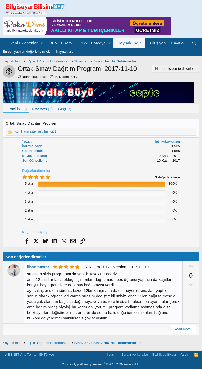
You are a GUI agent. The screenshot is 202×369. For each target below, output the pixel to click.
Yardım (185, 354)
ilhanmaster (38, 267)
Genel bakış (16, 109)
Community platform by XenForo (101, 364)
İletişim (112, 354)
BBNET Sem (60, 43)
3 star (29, 201)
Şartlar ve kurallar (134, 354)
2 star (29, 210)
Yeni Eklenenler (24, 43)
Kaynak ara (64, 52)
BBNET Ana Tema (20, 354)
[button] (42, 43)
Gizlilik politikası (164, 354)
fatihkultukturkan (34, 77)
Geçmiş (64, 109)
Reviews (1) (42, 109)
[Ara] (194, 43)
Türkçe (46, 354)
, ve (34, 131)
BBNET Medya (92, 43)
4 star (29, 192)
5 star (29, 184)
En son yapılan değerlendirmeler (27, 52)
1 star (29, 219)
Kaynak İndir (129, 43)
